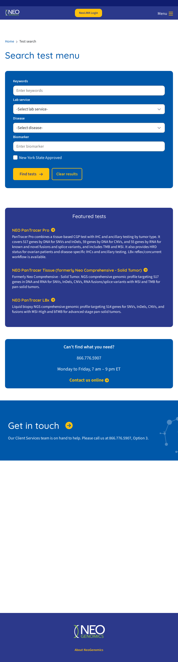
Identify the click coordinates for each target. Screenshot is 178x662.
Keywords (20, 81)
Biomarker (21, 137)
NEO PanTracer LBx (30, 300)
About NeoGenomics (89, 650)
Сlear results (67, 174)
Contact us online (86, 380)
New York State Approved (40, 157)
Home (9, 41)
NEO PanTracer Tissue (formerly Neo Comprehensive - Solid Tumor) (77, 270)
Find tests (28, 174)
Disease (19, 118)
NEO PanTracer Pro (30, 230)
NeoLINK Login (88, 13)
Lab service (21, 100)
